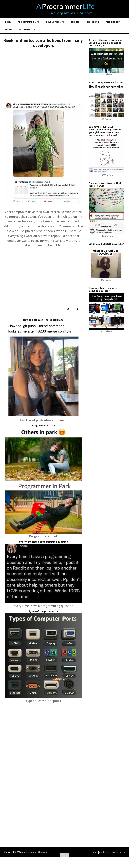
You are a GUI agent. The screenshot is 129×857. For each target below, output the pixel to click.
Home (95, 852)
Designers (92, 21)
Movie (8, 29)
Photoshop (113, 21)
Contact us (104, 852)
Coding (75, 21)
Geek (8, 21)
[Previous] (68, 309)
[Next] (78, 309)
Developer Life (55, 21)
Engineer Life (27, 29)
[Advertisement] (43, 75)
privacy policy (118, 852)
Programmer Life (28, 21)
